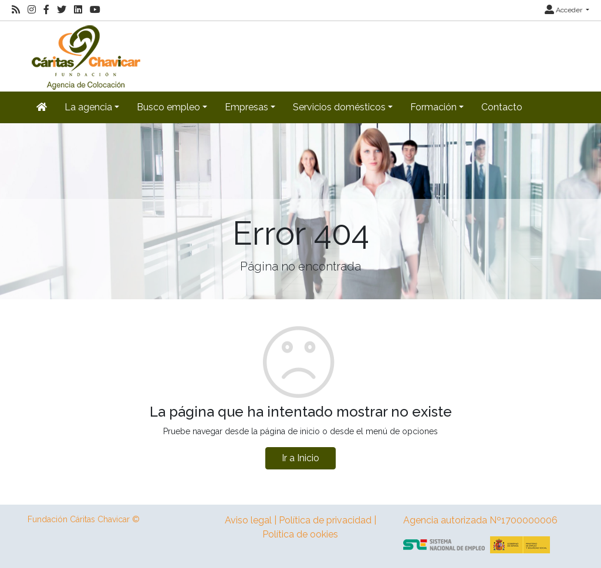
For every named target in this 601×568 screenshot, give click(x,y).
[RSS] (16, 10)
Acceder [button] (564, 10)
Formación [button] (433, 107)
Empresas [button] (246, 107)
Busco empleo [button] (168, 107)
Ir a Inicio (300, 458)
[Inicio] (84, 55)
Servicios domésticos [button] (339, 107)
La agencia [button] (88, 107)
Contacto (501, 107)
